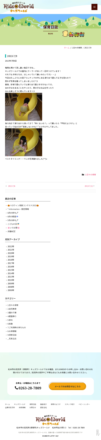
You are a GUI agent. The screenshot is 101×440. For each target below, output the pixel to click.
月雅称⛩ (12, 231)
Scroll (97, 433)
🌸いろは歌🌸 (14, 227)
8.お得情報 (12, 331)
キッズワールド (19, 404)
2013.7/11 (89, 186)
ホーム (7, 404)
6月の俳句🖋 (13, 212)
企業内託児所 (10, 407)
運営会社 (43, 407)
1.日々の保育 (90, 174)
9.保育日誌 (12, 335)
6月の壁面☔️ (13, 216)
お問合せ (33, 407)
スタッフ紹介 (70, 404)
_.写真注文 (12, 338)
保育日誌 (33, 404)
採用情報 (22, 407)
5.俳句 (10, 320)
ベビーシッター (84, 404)
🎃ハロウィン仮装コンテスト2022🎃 (23, 205)
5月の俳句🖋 (13, 220)
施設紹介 (43, 404)
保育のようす (56, 404)
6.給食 (10, 323)
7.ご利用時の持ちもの (17, 327)
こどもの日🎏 (13, 224)
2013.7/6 (11, 186)
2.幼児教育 (12, 308)
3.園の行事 (12, 312)
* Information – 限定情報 (18, 209)
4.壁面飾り (12, 316)
